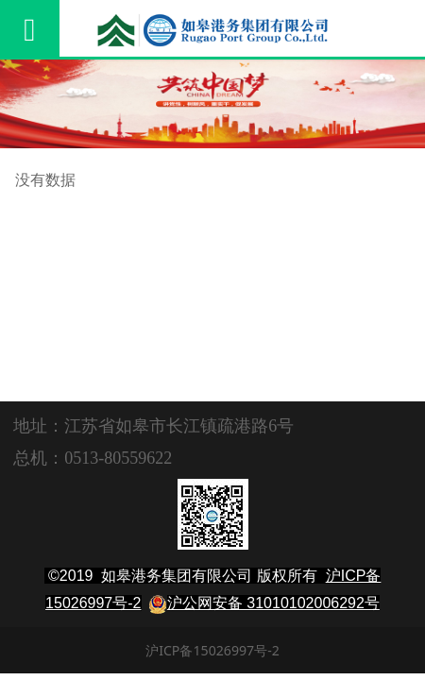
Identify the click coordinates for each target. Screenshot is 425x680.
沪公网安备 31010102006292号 (273, 603)
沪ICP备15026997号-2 (212, 650)
